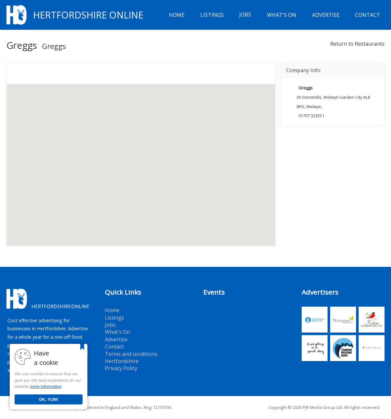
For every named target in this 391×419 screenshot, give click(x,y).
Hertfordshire (122, 361)
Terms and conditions (131, 353)
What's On (281, 14)
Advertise (326, 14)
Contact (367, 14)
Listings (212, 14)
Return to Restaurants (357, 43)
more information (46, 386)
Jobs (245, 14)
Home (176, 14)
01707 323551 (311, 116)
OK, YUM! (48, 399)
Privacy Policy (121, 368)
